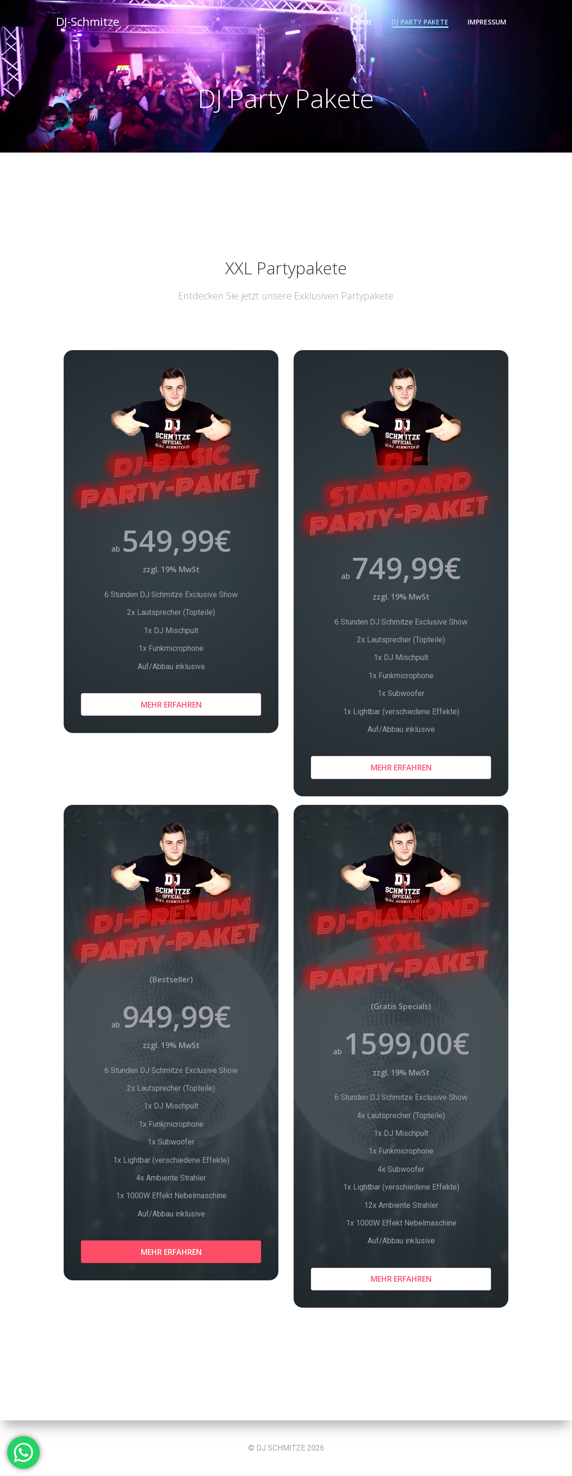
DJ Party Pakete (419, 21)
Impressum (487, 21)
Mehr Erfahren (171, 704)
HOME (362, 21)
